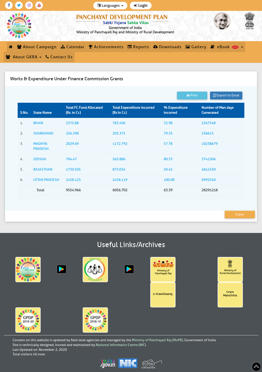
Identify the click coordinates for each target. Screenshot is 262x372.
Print (192, 95)
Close (240, 214)
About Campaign (36, 46)
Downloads (167, 46)
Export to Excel (226, 95)
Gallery (196, 46)
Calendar (72, 46)
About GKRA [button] (23, 57)
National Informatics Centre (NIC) (121, 345)
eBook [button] (227, 46)
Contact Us (59, 57)
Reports (138, 46)
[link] (125, 23)
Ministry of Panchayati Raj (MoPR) (157, 340)
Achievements (106, 46)
